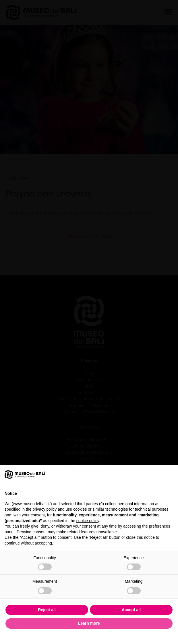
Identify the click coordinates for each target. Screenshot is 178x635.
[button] (170, 474)
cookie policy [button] (87, 520)
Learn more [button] (89, 623)
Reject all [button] (46, 609)
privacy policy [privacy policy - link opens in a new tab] (44, 509)
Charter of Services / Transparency (89, 399)
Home (11, 179)
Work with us (89, 392)
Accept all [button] (131, 609)
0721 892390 (89, 459)
